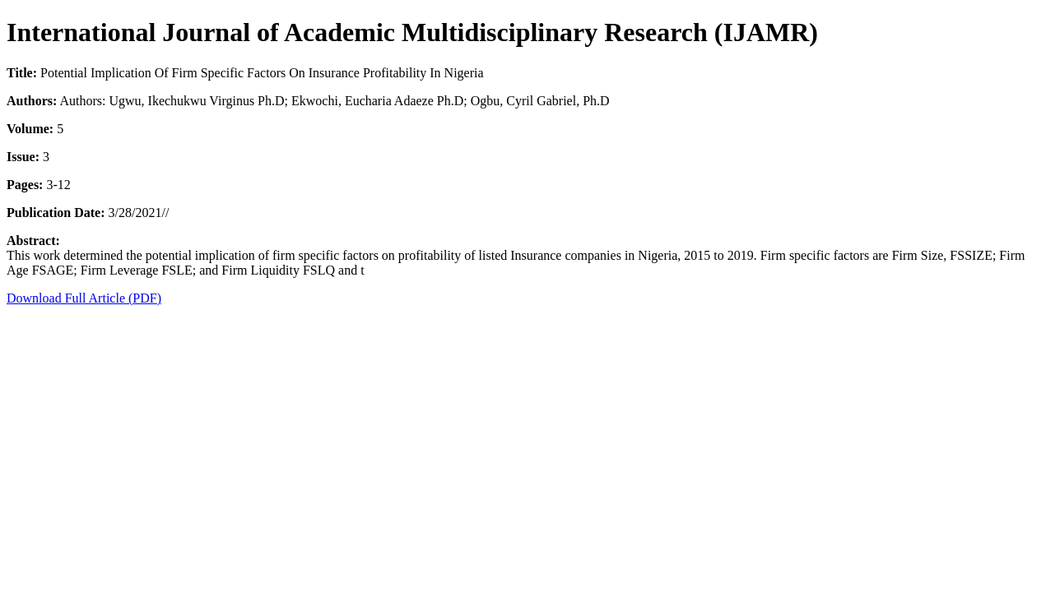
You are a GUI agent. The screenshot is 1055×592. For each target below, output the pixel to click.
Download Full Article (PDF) (84, 298)
